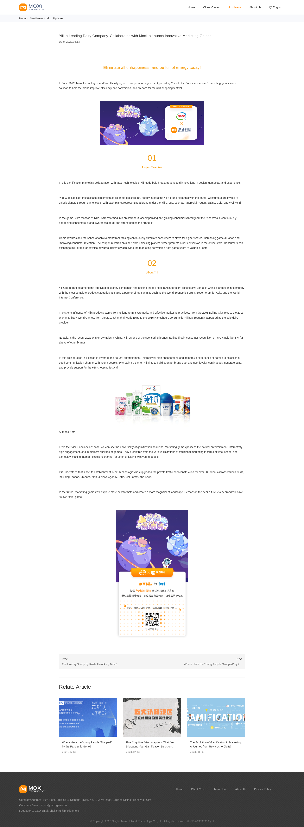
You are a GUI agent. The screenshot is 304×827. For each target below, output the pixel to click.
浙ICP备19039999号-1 (200, 821)
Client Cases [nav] (211, 7)
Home (22, 18)
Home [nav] (191, 7)
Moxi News (36, 18)
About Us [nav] (255, 7)
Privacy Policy (262, 789)
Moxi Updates (55, 18)
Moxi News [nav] (234, 7)
